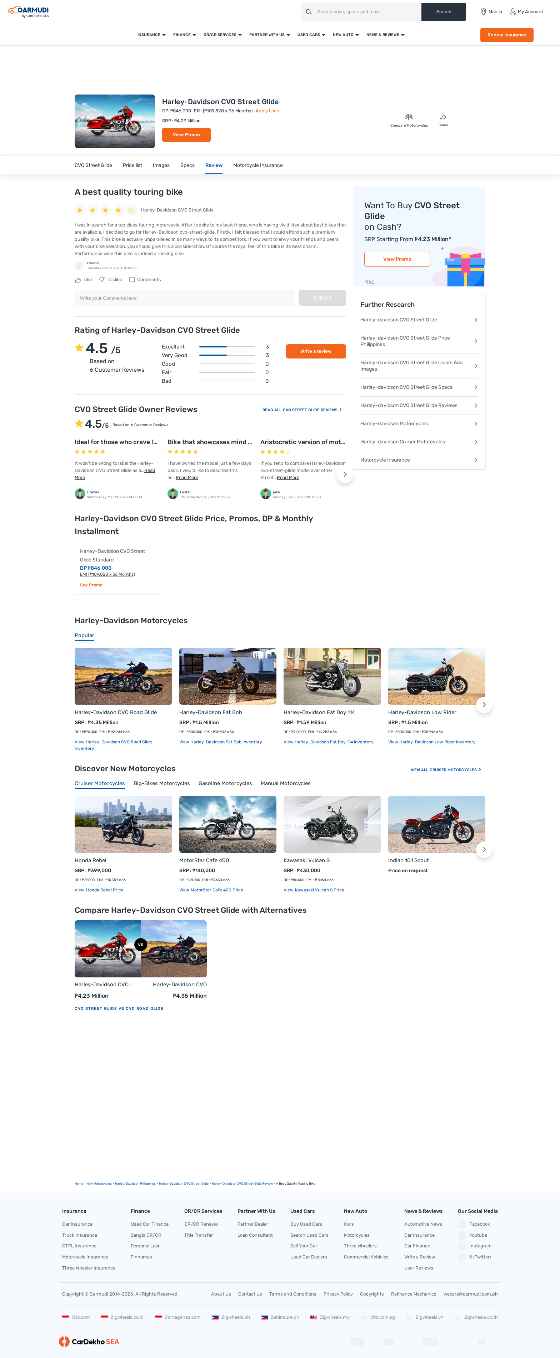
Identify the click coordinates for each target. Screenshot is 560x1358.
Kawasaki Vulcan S (307, 860)
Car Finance (417, 1245)
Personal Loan (146, 1245)
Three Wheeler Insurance (88, 1268)
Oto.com (76, 1317)
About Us (221, 1294)
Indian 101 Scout (408, 860)
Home (79, 1183)
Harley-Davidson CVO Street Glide (102, 985)
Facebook (474, 1224)
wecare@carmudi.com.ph (471, 1294)
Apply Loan (267, 110)
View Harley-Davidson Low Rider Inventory (432, 741)
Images (161, 165)
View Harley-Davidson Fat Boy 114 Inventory (329, 741)
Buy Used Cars (306, 1224)
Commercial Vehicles (366, 1257)
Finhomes (141, 1257)
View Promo (186, 134)
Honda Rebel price (104, 889)
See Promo (91, 585)
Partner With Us (267, 34)
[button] (345, 475)
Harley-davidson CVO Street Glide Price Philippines (419, 341)
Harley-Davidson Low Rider (422, 712)
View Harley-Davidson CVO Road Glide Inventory (113, 745)
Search (443, 11)
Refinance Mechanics (413, 1294)
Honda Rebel (90, 860)
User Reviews (418, 1268)
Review (213, 165)
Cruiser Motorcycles (456, 770)
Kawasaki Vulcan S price (319, 889)
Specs (187, 165)
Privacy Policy (338, 1294)
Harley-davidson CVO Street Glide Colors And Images (419, 366)
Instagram (475, 1246)
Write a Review (419, 1257)
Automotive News (423, 1224)
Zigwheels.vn (425, 1317)
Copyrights (372, 1294)
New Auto (343, 34)
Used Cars (309, 34)
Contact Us (250, 1294)
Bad (215, 380)
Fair (215, 372)
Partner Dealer (253, 1224)
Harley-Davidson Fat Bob (210, 712)
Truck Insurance (79, 1235)
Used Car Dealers (308, 1257)
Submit (322, 298)
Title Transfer (198, 1235)
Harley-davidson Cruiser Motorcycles (419, 442)
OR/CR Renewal (201, 1224)
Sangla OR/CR (146, 1235)
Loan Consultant (255, 1235)
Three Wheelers (360, 1245)
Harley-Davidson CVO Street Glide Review (242, 1183)
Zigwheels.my (330, 1317)
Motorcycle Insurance (258, 165)
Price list (132, 165)
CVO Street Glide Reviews (312, 410)
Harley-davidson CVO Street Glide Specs (419, 387)
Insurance (149, 34)
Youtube (472, 1235)
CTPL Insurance (79, 1245)
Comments (145, 280)
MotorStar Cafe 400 (204, 860)
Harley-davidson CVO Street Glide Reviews (419, 405)
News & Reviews (382, 34)
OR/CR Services (220, 34)
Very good (215, 355)
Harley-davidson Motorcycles (419, 424)
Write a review (316, 351)
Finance (182, 34)
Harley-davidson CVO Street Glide (419, 320)
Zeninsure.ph (280, 1317)
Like (83, 280)
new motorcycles (99, 1183)
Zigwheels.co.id (122, 1317)
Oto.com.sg (378, 1317)
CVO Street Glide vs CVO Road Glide (119, 1008)
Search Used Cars (309, 1235)
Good (215, 363)
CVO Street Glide (93, 165)
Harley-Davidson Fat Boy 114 (319, 712)
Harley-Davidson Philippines (135, 1183)
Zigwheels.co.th (476, 1317)
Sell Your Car (303, 1245)
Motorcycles (357, 1235)
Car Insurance (77, 1224)
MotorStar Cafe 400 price (216, 889)
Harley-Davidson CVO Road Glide (116, 712)
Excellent (215, 346)
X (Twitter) (474, 1257)
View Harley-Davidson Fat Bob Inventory (220, 741)
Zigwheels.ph (230, 1317)
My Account (526, 11)
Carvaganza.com (178, 1317)
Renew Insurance (507, 34)
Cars (349, 1224)
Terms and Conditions (292, 1294)
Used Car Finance (150, 1224)
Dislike (110, 280)
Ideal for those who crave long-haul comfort (140, 442)
